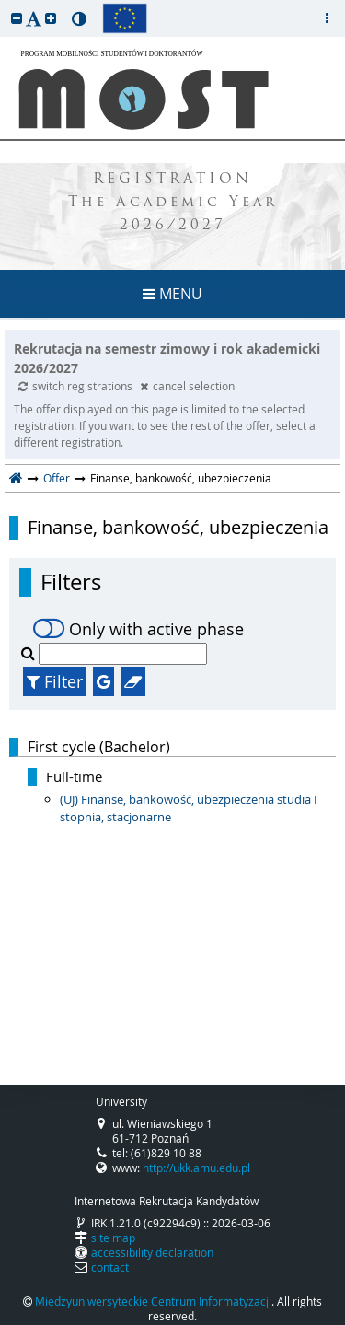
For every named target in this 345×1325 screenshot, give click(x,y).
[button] (16, 18)
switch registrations (76, 385)
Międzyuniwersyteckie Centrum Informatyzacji (153, 1301)
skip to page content (4, 4)
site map (113, 1237)
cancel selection (187, 385)
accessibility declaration (152, 1252)
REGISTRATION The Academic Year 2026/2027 (173, 203)
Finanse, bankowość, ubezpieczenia (178, 528)
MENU (172, 294)
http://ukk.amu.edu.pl (196, 1167)
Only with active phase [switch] (138, 629)
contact (110, 1267)
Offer (56, 478)
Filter (55, 681)
